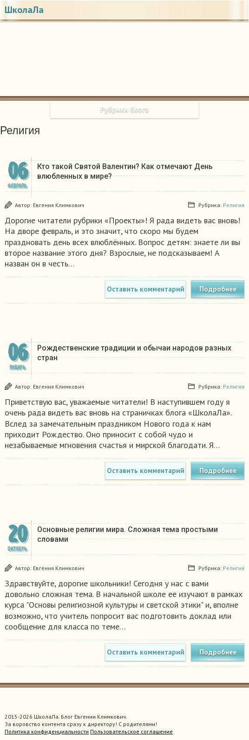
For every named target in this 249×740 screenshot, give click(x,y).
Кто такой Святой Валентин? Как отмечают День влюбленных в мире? (125, 171)
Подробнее (217, 289)
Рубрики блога (124, 109)
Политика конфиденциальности (47, 731)
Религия (233, 204)
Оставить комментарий (145, 289)
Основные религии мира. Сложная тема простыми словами (127, 534)
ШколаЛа (24, 10)
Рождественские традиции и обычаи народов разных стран (134, 353)
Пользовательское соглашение (131, 731)
